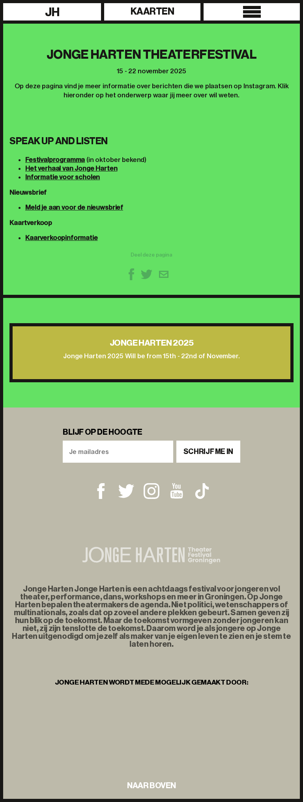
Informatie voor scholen (62, 177)
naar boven (151, 785)
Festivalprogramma (55, 160)
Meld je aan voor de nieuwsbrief (74, 207)
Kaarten (152, 11)
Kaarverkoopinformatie (61, 238)
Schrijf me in (208, 451)
